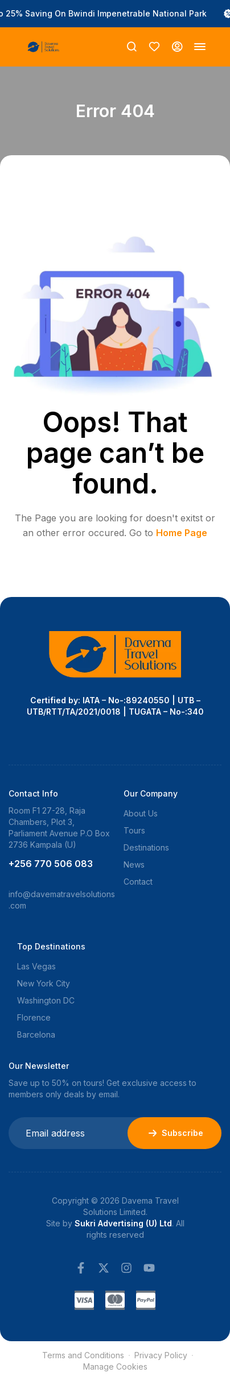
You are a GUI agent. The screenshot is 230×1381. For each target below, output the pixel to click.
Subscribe (174, 1133)
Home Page (181, 532)
